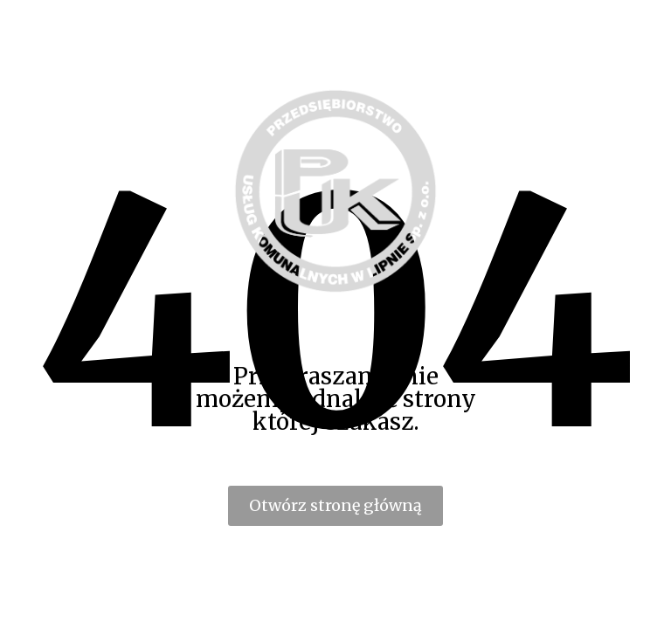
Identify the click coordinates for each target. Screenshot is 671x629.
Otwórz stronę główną (335, 505)
